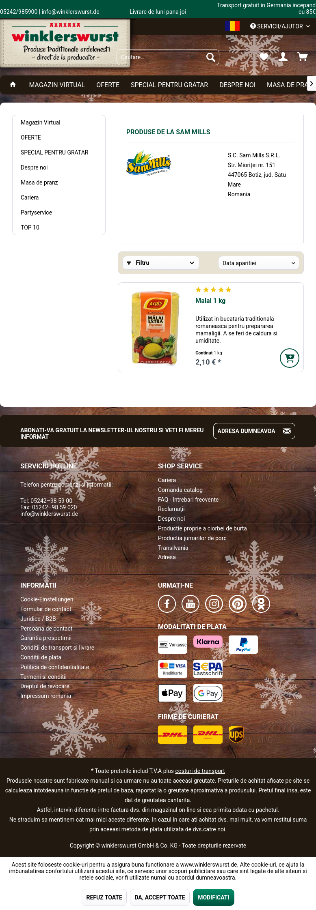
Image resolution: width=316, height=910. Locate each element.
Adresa (167, 557)
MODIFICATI (213, 897)
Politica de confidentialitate (54, 667)
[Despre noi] (237, 84)
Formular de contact (45, 609)
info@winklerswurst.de (49, 514)
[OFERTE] (108, 84)
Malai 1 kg (210, 301)
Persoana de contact (46, 628)
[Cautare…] (168, 57)
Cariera (30, 197)
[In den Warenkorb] (289, 358)
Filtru (138, 263)
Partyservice (36, 212)
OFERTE (31, 137)
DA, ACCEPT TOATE (159, 897)
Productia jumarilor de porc (192, 538)
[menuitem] (168, 57)
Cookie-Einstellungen (46, 599)
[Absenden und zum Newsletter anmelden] (287, 431)
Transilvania (173, 548)
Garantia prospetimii (45, 638)
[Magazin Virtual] (57, 84)
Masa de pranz (39, 182)
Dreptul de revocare (44, 686)
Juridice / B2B (38, 619)
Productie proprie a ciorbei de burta (202, 528)
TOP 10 (30, 227)
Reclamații (171, 509)
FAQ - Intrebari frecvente (188, 499)
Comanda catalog (180, 490)
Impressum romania (45, 696)
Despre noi (34, 167)
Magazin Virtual (41, 122)
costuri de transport (200, 771)
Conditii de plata (40, 657)
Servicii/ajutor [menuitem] (277, 26)
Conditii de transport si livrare (57, 647)
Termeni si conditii (43, 677)
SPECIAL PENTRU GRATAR (54, 152)
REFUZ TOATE (104, 897)
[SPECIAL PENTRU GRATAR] (169, 84)
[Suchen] (210, 57)
